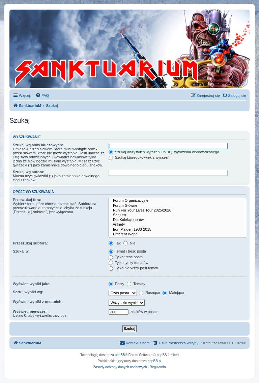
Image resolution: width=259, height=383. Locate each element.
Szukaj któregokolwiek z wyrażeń (139, 157)
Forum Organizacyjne (177, 200)
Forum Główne (177, 205)
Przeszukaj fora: (27, 200)
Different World (177, 234)
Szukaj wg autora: (29, 172)
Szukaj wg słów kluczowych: (38, 145)
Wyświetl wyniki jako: (32, 284)
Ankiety (177, 224)
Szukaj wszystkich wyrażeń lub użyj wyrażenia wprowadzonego (164, 152)
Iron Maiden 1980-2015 (177, 229)
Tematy (136, 284)
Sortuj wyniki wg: (28, 292)
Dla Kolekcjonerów (177, 220)
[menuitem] (42, 95)
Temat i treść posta (127, 251)
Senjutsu (177, 215)
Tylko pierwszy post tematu (134, 268)
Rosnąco (149, 293)
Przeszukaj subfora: (30, 243)
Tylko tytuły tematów (128, 263)
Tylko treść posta (126, 257)
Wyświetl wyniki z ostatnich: (38, 302)
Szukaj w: (21, 251)
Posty (116, 284)
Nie (129, 243)
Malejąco (173, 293)
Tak (115, 243)
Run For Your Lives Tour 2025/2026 (177, 210)
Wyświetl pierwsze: (30, 311)
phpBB (120, 355)
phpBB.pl (155, 361)
